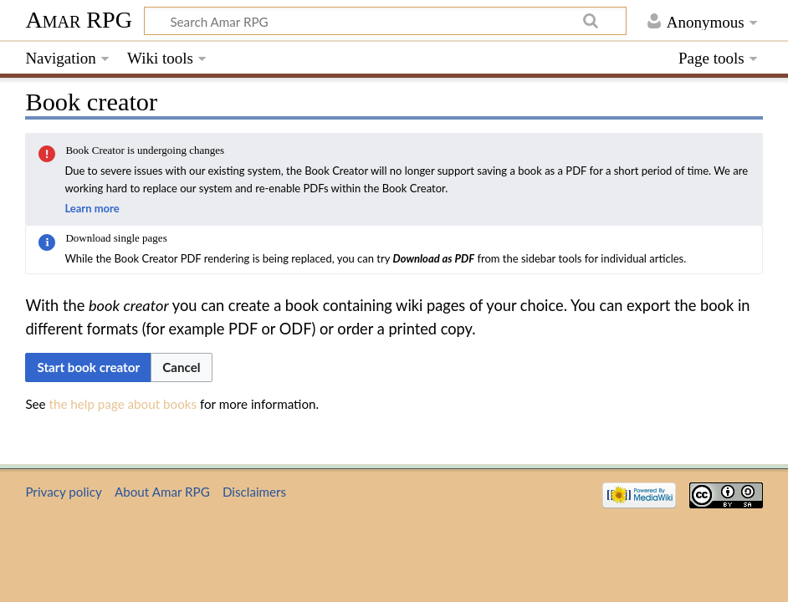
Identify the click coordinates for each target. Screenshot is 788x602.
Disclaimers (254, 491)
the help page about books (123, 403)
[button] (181, 367)
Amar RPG (78, 20)
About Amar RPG (162, 491)
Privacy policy (63, 491)
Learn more (91, 208)
